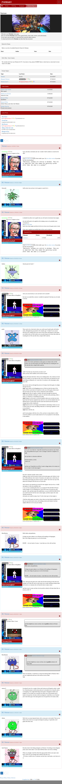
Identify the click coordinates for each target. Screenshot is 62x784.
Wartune (3, 76)
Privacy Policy (3, 777)
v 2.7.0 (34, 779)
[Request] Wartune (5, 79)
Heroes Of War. (4, 98)
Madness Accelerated (6, 93)
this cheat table (28, 224)
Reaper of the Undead (6, 89)
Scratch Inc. (5, 120)
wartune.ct (25, 237)
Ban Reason (5, 124)
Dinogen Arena (5, 131)
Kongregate (21, 6)
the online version (51, 158)
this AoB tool (28, 158)
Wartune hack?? (4, 81)
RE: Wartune (5, 182)
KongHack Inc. (26, 779)
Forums (7, 6)
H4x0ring (14, 6)
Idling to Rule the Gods (7, 128)
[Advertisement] (13, 9)
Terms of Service (11, 777)
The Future (4, 116)
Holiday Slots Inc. (5, 106)
